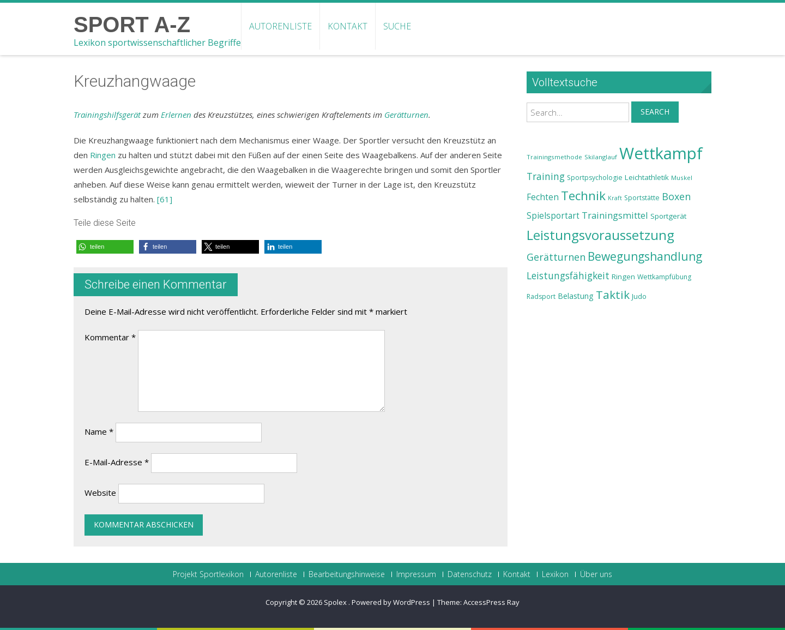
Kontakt (347, 26)
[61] (164, 199)
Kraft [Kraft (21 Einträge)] (615, 198)
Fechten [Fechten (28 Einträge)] (543, 197)
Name (98, 431)
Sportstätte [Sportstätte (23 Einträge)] (642, 197)
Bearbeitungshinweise (347, 574)
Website (100, 492)
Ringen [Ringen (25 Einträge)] (623, 276)
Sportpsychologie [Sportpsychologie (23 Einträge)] (595, 177)
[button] (105, 247)
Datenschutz (470, 574)
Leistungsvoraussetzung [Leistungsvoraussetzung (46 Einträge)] (600, 235)
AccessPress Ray (491, 602)
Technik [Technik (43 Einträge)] (583, 195)
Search (655, 111)
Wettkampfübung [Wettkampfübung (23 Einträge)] (664, 276)
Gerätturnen (406, 114)
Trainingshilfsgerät (107, 114)
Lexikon (555, 574)
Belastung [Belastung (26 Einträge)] (576, 296)
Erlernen (176, 114)
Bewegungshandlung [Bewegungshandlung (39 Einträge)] (645, 256)
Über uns (596, 574)
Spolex (336, 602)
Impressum (416, 574)
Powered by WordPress (391, 602)
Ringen (103, 154)
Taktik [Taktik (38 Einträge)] (613, 294)
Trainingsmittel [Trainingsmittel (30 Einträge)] (615, 215)
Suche (397, 26)
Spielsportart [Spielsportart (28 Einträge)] (553, 215)
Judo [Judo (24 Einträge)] (639, 296)
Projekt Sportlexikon (208, 574)
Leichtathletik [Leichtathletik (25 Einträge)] (647, 177)
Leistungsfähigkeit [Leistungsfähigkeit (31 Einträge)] (568, 275)
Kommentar (110, 337)
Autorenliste (280, 26)
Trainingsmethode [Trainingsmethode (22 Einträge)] (554, 157)
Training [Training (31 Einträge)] (546, 176)
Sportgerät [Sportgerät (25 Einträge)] (668, 216)
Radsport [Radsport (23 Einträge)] (541, 296)
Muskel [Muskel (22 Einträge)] (681, 177)
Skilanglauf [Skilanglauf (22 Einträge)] (600, 157)
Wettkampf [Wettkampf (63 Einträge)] (661, 153)
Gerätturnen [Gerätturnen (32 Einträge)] (556, 256)
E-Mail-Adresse (116, 462)
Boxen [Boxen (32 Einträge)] (676, 196)
